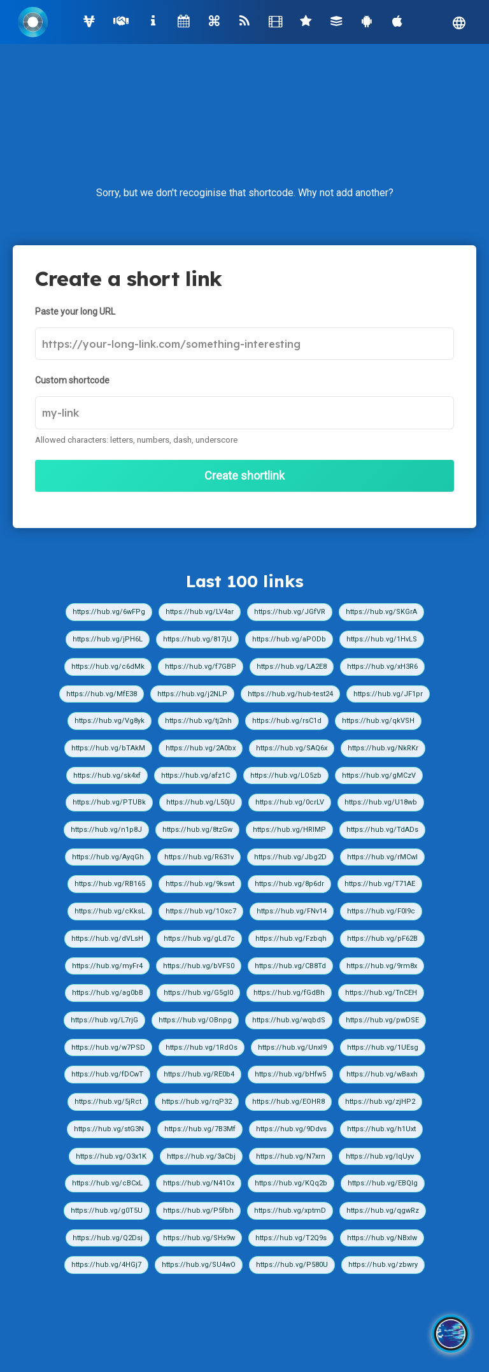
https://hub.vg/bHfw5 (290, 1074)
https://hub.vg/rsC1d (287, 721)
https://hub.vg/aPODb (289, 639)
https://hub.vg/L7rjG (104, 1020)
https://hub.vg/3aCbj (201, 1156)
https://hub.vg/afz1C (195, 775)
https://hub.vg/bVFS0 (198, 966)
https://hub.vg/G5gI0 (198, 993)
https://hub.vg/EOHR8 (288, 1101)
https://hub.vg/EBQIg (383, 1183)
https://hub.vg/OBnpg (195, 1020)
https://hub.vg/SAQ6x (291, 748)
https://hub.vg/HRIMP (289, 829)
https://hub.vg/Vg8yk (109, 721)
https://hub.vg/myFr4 (107, 966)
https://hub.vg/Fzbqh (291, 938)
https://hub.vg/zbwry (383, 1265)
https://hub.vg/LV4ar (200, 612)
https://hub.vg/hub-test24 (290, 694)
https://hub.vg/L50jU (200, 802)
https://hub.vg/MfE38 (101, 694)
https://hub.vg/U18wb (380, 802)
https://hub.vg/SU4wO (199, 1265)
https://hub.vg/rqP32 (197, 1101)
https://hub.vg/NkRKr (383, 748)
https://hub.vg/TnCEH (381, 993)
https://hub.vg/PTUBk (109, 802)
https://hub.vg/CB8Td (290, 966)
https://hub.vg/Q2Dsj (108, 1238)
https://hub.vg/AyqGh (108, 857)
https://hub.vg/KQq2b (291, 1183)
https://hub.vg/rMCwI (382, 857)
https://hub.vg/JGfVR (289, 612)
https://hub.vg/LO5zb (286, 775)
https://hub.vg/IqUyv (380, 1156)
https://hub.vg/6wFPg (109, 612)
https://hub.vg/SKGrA (381, 612)
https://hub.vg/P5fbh (198, 1210)
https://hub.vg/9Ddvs (291, 1129)
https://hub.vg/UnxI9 (292, 1047)
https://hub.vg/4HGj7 (106, 1265)
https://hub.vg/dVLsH (107, 938)
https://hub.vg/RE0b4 (199, 1074)
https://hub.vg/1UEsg (382, 1047)
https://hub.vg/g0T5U (107, 1210)
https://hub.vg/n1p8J (106, 829)
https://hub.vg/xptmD (290, 1210)
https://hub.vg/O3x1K (111, 1156)
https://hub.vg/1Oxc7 (201, 911)
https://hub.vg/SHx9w (199, 1238)
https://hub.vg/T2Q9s (291, 1238)
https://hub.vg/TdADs (382, 829)
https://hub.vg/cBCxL (107, 1183)
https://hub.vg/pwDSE (382, 1020)
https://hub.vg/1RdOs (201, 1047)
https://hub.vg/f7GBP (200, 666)
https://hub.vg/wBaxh (382, 1074)
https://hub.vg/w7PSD (108, 1047)
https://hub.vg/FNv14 (292, 911)
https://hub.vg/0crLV (289, 802)
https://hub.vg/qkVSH (378, 721)
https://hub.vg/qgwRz (382, 1210)
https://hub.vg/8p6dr (289, 884)
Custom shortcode (72, 380)
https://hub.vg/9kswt (200, 884)
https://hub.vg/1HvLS (381, 639)
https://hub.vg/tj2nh (198, 721)
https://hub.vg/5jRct (107, 1101)
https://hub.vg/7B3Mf (200, 1129)
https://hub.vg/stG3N (109, 1129)
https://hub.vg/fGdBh (289, 993)
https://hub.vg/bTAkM (108, 748)
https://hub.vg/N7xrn (290, 1156)
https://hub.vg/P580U (292, 1265)
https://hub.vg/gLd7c (199, 938)
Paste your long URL (75, 311)
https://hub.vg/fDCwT (107, 1074)
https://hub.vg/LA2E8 (292, 666)
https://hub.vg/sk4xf (107, 775)
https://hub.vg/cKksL (109, 911)
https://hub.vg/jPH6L (108, 639)
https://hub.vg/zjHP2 (380, 1101)
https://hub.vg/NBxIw (382, 1238)
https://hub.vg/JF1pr (388, 694)
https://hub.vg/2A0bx (201, 748)
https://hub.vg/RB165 (109, 884)
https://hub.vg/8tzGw (197, 829)
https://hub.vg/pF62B (382, 938)
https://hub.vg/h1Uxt (381, 1129)
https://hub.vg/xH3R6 (382, 666)
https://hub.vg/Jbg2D (290, 857)
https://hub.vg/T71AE (379, 884)
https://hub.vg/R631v (199, 857)
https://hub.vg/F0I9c (381, 911)
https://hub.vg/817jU (197, 639)
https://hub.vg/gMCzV (379, 775)
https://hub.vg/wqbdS (288, 1020)
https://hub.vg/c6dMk (108, 666)
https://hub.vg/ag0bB (107, 993)
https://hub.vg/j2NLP (192, 694)
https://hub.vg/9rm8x (381, 966)
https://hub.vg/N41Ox (198, 1183)
